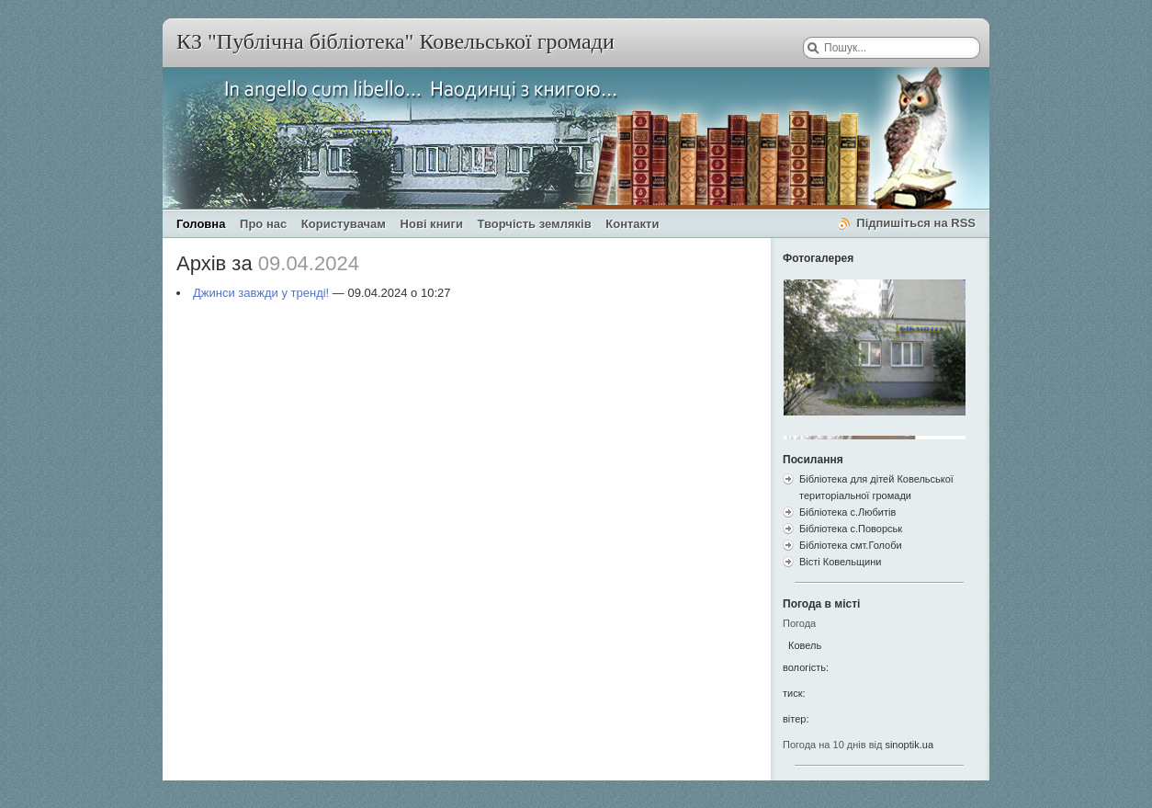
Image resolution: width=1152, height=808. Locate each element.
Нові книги (432, 224)
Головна (200, 224)
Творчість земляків (535, 224)
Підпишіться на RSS (916, 223)
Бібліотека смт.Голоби (850, 545)
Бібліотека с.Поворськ (850, 528)
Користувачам (343, 224)
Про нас (263, 224)
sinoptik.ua (909, 744)
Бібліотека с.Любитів (847, 512)
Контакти (632, 224)
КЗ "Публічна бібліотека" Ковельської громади (395, 41)
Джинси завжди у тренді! (261, 293)
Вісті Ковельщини (840, 561)
